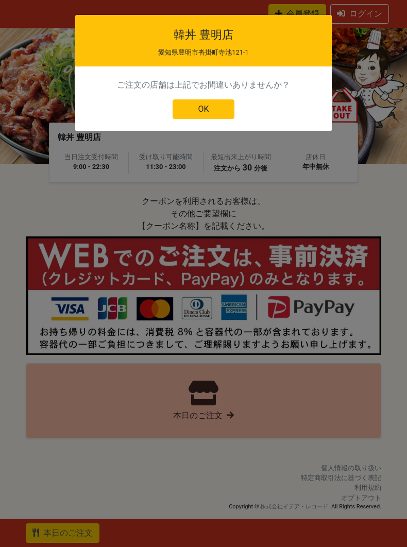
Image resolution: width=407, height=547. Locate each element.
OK (203, 109)
